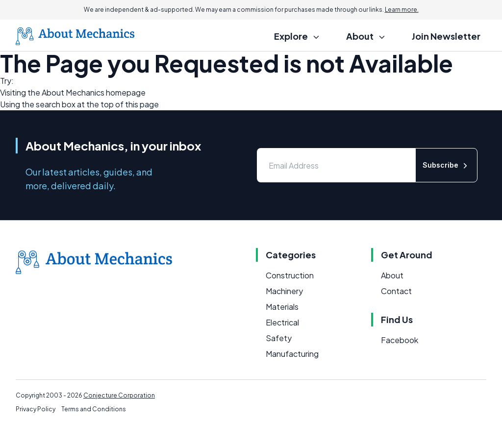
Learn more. (402, 9)
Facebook (399, 340)
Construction (290, 275)
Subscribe (446, 165)
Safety (279, 338)
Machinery (284, 291)
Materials (282, 306)
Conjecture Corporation (119, 395)
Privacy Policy (35, 409)
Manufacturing (292, 354)
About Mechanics (73, 92)
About (392, 275)
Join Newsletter (446, 36)
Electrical (282, 322)
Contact (396, 291)
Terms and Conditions (93, 409)
